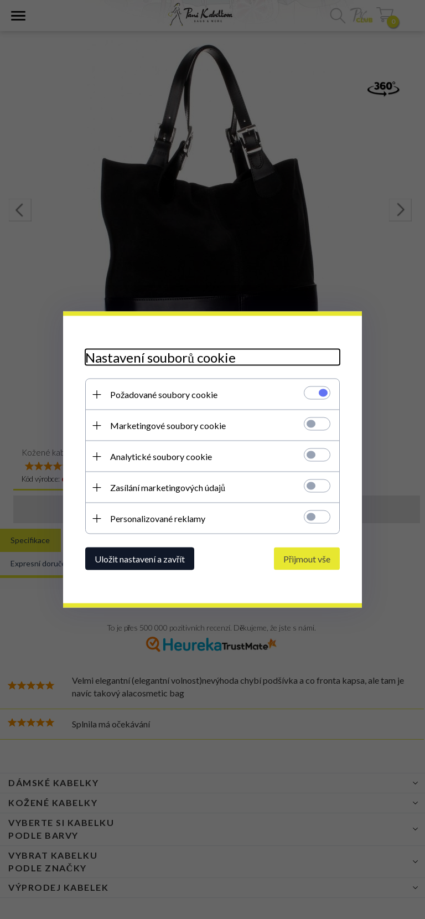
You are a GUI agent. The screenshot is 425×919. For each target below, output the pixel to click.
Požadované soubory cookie (163, 394)
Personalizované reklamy (157, 518)
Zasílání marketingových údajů (167, 487)
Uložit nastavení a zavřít (140, 559)
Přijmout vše (306, 559)
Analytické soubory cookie (161, 456)
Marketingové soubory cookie (168, 425)
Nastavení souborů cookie (160, 357)
